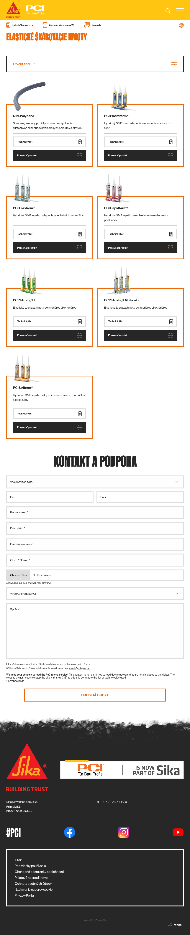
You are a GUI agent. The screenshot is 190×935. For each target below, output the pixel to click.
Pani (103, 497)
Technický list (49, 141)
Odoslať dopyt (95, 695)
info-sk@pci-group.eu (79, 668)
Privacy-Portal (25, 895)
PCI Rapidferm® (116, 208)
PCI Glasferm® (24, 208)
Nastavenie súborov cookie (34, 889)
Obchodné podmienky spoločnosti (39, 872)
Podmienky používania (30, 866)
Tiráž (18, 860)
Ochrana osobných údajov (33, 883)
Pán (12, 497)
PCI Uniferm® (23, 388)
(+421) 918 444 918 (115, 802)
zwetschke (102, 920)
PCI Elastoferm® (116, 116)
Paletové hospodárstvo (31, 878)
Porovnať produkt (49, 155)
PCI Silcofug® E (24, 300)
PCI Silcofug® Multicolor (122, 300)
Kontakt (175, 924)
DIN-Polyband (23, 116)
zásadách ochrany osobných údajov (72, 664)
